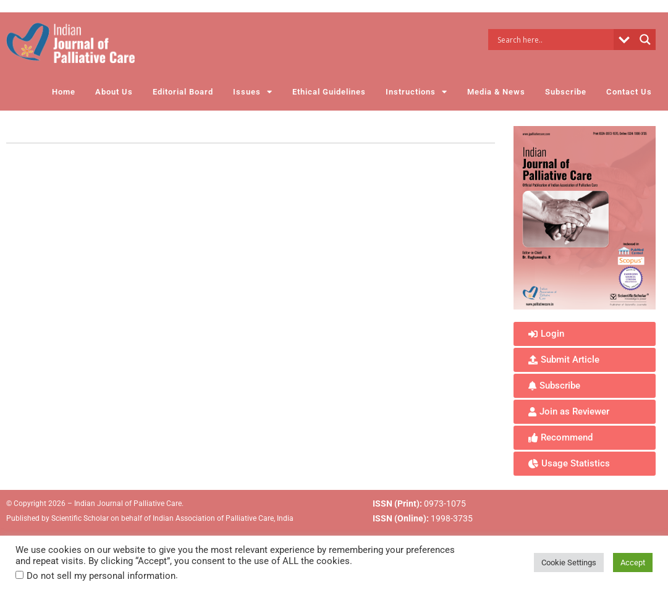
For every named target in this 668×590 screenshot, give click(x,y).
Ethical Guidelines (329, 91)
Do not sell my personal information (101, 575)
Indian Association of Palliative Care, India (223, 518)
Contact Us (629, 91)
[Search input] (554, 39)
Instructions (416, 92)
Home (63, 91)
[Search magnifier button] (645, 39)
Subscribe (565, 91)
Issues (253, 92)
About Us (114, 91)
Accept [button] (632, 562)
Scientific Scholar (79, 518)
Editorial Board (183, 91)
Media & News (496, 91)
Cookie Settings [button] (568, 562)
